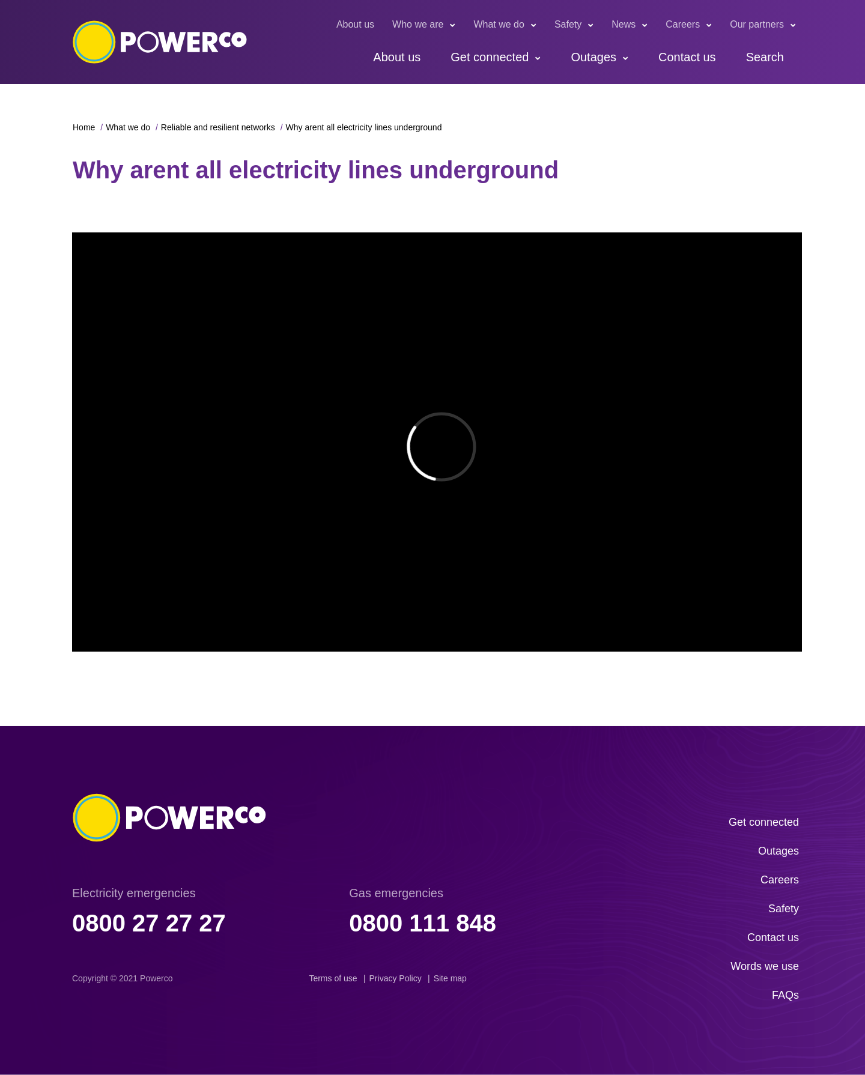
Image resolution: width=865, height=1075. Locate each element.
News (624, 24)
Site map (450, 978)
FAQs (785, 995)
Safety (567, 24)
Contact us (687, 57)
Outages (593, 57)
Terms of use (333, 978)
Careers (683, 24)
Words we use (764, 966)
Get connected (490, 57)
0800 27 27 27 (149, 923)
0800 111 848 (422, 923)
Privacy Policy (395, 978)
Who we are (417, 24)
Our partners (757, 24)
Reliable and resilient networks (218, 127)
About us (355, 24)
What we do (498, 24)
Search (765, 57)
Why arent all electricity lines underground (364, 127)
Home (84, 127)
